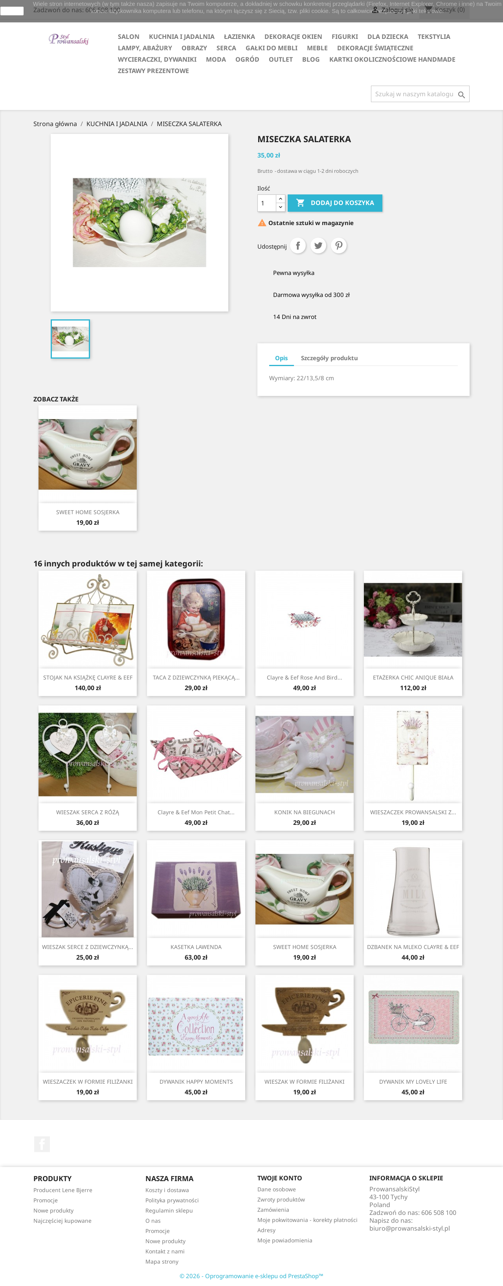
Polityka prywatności (172, 1200)
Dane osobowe (276, 1189)
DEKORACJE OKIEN (293, 36)
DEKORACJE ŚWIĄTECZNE (375, 48)
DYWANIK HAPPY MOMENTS (196, 1081)
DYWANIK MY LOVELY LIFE (413, 1081)
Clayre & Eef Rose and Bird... (304, 677)
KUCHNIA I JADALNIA (182, 36)
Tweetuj (318, 245)
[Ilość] (266, 203)
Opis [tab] (281, 358)
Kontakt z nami (165, 1251)
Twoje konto (279, 1178)
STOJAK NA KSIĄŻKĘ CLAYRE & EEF (87, 677)
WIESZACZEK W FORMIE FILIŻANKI (88, 1081)
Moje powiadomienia (284, 1240)
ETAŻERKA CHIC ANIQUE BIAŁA (413, 677)
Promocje (45, 1200)
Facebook (42, 1144)
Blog (311, 59)
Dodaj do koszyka (335, 203)
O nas (153, 1220)
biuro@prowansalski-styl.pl (409, 1228)
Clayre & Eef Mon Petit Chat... (196, 812)
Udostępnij (298, 245)
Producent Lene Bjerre (62, 1190)
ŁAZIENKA (239, 36)
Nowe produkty (53, 1210)
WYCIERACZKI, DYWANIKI (157, 59)
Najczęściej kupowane (62, 1220)
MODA (216, 59)
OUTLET (281, 59)
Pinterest (339, 245)
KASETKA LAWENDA (196, 947)
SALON (129, 36)
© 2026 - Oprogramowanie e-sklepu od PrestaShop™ (251, 1276)
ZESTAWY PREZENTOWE (153, 70)
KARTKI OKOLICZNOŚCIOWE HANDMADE (392, 59)
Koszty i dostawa (167, 1190)
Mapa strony (161, 1261)
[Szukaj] (420, 94)
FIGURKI (345, 36)
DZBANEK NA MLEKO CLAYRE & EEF (413, 947)
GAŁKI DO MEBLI (271, 48)
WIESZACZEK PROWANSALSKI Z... (413, 812)
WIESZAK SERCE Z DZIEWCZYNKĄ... (87, 947)
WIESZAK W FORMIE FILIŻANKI (304, 1081)
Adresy (266, 1230)
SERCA (226, 48)
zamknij (12, 11)
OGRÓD (247, 59)
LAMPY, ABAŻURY (145, 48)
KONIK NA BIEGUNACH (304, 812)
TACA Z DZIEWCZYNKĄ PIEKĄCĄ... (196, 677)
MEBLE (317, 48)
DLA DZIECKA (387, 36)
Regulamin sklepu (169, 1210)
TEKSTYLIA (434, 36)
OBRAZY (194, 48)
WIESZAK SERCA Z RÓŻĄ (87, 812)
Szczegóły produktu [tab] (329, 358)
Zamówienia (273, 1209)
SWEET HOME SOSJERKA (87, 512)
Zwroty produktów (281, 1199)
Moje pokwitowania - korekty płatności (307, 1220)
